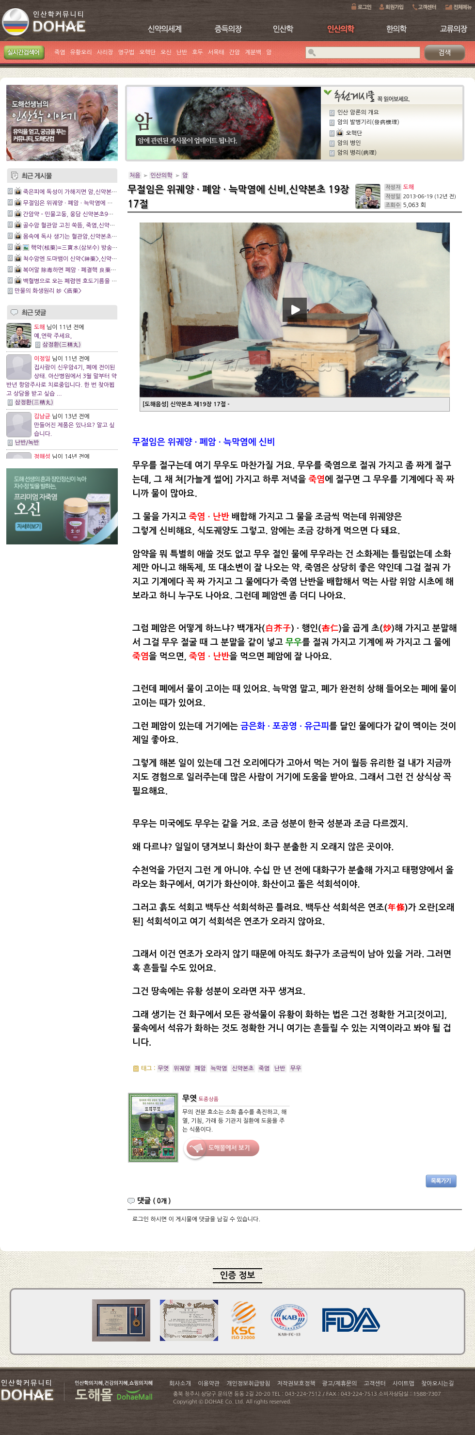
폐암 (200, 1068)
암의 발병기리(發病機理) (368, 122)
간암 (234, 52)
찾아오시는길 (437, 1384)
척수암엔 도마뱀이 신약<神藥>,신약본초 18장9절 (84, 259)
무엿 (163, 1068)
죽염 (59, 52)
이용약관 (209, 1384)
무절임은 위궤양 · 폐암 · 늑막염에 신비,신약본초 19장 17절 (96, 203)
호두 (197, 52)
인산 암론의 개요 (358, 112)
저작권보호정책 (296, 1384)
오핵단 (147, 52)
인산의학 (161, 175)
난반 (182, 52)
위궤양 (182, 1068)
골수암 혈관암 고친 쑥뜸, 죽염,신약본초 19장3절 (83, 225)
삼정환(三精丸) (62, 345)
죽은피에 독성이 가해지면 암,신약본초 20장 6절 (82, 192)
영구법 (126, 52)
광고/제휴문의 (339, 1384)
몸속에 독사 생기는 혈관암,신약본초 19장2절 (79, 236)
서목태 (216, 52)
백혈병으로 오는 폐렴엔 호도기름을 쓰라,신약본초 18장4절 (96, 281)
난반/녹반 (27, 443)
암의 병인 (349, 143)
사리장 (105, 52)
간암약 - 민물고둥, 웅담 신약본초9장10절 (74, 214)
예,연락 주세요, (53, 336)
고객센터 (375, 1384)
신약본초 (242, 1068)
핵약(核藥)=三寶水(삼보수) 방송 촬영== (81, 248)
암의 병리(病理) (357, 153)
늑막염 (219, 1068)
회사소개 (180, 1384)
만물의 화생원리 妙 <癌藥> (48, 291)
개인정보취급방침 (248, 1384)
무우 (295, 1068)
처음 (135, 175)
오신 (166, 52)
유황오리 (81, 52)
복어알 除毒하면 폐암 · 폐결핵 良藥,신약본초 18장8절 (90, 270)
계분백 (253, 52)
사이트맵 (403, 1384)
